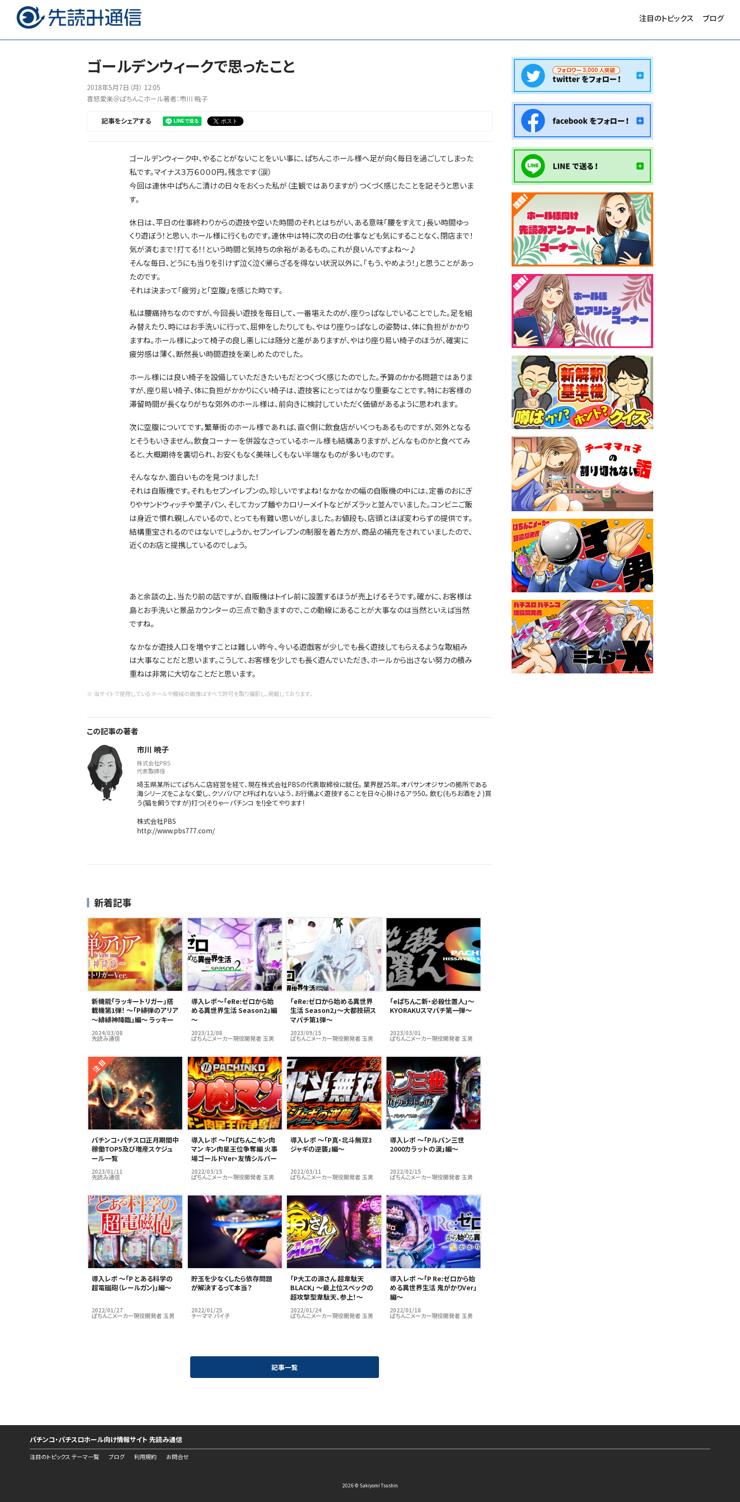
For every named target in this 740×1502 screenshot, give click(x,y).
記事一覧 (284, 1367)
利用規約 (145, 1457)
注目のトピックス (666, 18)
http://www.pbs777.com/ (176, 830)
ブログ (713, 18)
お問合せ (177, 1457)
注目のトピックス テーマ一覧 (64, 1457)
